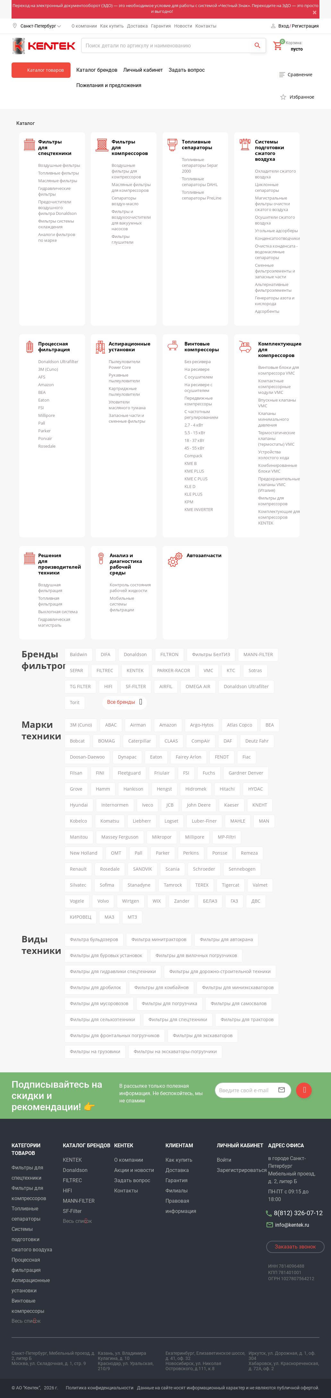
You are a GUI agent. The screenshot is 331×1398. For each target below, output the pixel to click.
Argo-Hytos (202, 725)
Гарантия (161, 25)
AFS (41, 377)
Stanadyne (139, 885)
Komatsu (109, 821)
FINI (100, 773)
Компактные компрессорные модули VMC (274, 386)
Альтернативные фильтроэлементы (273, 287)
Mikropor (162, 837)
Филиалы (177, 1191)
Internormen (115, 805)
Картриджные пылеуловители (124, 391)
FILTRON (169, 654)
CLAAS (171, 741)
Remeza (249, 853)
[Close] (315, 12)
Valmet (260, 885)
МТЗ (132, 917)
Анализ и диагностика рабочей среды (126, 564)
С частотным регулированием (201, 414)
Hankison (133, 789)
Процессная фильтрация (54, 346)
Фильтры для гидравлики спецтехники (113, 971)
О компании (84, 25)
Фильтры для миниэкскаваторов (238, 987)
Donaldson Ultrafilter (58, 361)
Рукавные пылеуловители (124, 378)
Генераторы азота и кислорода (274, 300)
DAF (228, 741)
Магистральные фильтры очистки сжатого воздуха (272, 203)
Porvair (45, 438)
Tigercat (230, 885)
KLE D (189, 486)
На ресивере (196, 369)
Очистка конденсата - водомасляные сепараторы (276, 251)
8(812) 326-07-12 (298, 1213)
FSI (41, 407)
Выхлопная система (58, 611)
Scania (173, 869)
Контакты (205, 25)
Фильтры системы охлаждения (56, 224)
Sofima (107, 885)
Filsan (76, 773)
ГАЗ (234, 901)
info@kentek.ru (288, 1225)
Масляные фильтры (57, 180)
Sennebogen (242, 869)
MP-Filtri (227, 837)
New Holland (84, 853)
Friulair (162, 773)
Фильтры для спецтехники (178, 1019)
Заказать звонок (295, 1247)
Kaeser (231, 805)
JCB (170, 805)
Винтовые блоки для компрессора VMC (278, 370)
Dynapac (127, 757)
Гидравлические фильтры (54, 191)
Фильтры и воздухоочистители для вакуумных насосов (131, 220)
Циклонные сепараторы (267, 187)
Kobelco (78, 821)
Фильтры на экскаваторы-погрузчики (175, 1051)
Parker (44, 431)
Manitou (79, 837)
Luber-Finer (204, 821)
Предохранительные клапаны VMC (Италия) (279, 484)
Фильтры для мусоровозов (99, 1003)
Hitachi (227, 789)
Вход (283, 25)
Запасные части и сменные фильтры (127, 418)
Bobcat (77, 741)
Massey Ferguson (120, 837)
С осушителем (198, 377)
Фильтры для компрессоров (272, 501)
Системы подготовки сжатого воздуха (269, 150)
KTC (231, 670)
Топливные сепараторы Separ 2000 (200, 165)
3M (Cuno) (48, 369)
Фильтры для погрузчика (169, 1003)
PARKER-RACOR (173, 670)
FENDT (222, 757)
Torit (75, 702)
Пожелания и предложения (108, 85)
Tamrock (173, 885)
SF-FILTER (136, 686)
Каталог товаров (45, 70)
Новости (183, 25)
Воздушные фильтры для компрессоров (126, 171)
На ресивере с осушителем (198, 387)
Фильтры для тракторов (247, 1019)
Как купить (112, 25)
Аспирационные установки (129, 346)
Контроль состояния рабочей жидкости (130, 587)
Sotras (255, 670)
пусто (297, 49)
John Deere (199, 805)
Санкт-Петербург (41, 25)
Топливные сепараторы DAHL (200, 181)
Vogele (77, 901)
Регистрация (305, 25)
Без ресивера (197, 361)
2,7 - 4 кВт (193, 425)
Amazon (46, 384)
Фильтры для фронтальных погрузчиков (114, 1035)
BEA (42, 392)
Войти (224, 1160)
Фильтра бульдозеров (94, 939)
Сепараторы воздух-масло (125, 201)
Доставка (137, 25)
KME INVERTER (198, 509)
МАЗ (109, 917)
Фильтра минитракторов (159, 939)
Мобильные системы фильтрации (122, 604)
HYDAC (255, 789)
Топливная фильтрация (50, 601)
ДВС (255, 901)
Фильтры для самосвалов (239, 1003)
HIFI (108, 686)
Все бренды (121, 702)
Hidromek (195, 789)
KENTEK (135, 670)
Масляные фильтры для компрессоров (131, 187)
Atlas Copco (239, 725)
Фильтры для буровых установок (106, 955)
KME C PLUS (196, 479)
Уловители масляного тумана (127, 404)
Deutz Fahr (257, 741)
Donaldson (135, 654)
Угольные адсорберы (276, 230)
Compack (193, 456)
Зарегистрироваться (242, 1170)
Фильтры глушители (122, 239)
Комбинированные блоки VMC (277, 468)
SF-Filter (72, 1211)
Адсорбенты (267, 311)
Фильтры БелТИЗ (211, 654)
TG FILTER (80, 686)
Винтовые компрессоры (201, 346)
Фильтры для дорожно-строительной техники (220, 971)
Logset (171, 821)
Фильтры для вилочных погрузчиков (196, 955)
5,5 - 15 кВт (194, 432)
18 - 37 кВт (194, 440)
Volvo (103, 901)
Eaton (43, 400)
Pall (41, 423)
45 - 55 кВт (194, 448)
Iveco (147, 805)
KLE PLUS (193, 494)
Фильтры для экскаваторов (203, 1035)
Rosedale (46, 446)
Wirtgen (130, 901)
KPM (188, 502)
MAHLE (237, 821)
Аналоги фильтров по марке (56, 237)
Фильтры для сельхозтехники (102, 1019)
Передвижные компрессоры (198, 401)
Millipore (46, 415)
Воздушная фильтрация (50, 587)
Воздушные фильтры (59, 165)
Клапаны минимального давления (273, 419)
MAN (264, 821)
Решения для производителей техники (59, 564)
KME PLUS (194, 471)
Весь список (26, 1321)
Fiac (246, 757)
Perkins (191, 853)
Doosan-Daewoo (87, 757)
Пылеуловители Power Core (124, 364)
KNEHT (259, 805)
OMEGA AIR (198, 686)
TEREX (201, 885)
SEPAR (76, 670)
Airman (138, 725)
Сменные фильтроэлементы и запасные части (275, 271)
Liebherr (142, 821)
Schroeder (204, 869)
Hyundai (79, 805)
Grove (76, 789)
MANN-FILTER (258, 654)
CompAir (200, 741)
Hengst (164, 789)
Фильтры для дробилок (95, 987)
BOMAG (106, 741)
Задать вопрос (187, 70)
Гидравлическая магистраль (54, 622)
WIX (157, 901)
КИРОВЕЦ (80, 917)
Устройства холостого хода (273, 454)
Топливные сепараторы (197, 144)
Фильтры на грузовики (95, 1051)
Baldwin (78, 654)
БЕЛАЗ (210, 901)
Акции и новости (134, 1170)
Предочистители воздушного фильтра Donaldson (57, 207)
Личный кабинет (143, 70)
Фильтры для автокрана (226, 939)
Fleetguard (129, 773)
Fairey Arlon (188, 757)
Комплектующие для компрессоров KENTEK (279, 517)
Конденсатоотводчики (277, 238)
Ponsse (219, 853)
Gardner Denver (246, 773)
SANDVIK (142, 869)
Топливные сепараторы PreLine (201, 195)
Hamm (103, 789)
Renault (78, 869)
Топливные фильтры (58, 173)
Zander (182, 901)
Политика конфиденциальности (99, 1387)
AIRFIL (165, 686)
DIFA (105, 654)
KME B (190, 463)
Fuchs (209, 773)
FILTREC (105, 670)
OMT (116, 853)
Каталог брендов (96, 70)
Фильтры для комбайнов (161, 987)
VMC (208, 670)
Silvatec (78, 885)
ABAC (111, 725)
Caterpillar (139, 741)
